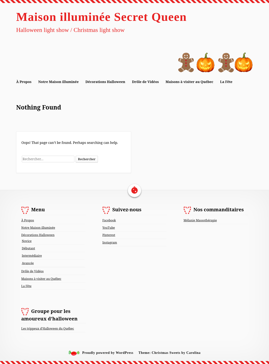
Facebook (109, 220)
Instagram (109, 242)
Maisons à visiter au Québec (189, 81)
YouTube (108, 228)
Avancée (28, 263)
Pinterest (108, 235)
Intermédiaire (32, 256)
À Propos (24, 81)
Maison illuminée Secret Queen (101, 16)
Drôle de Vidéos (145, 81)
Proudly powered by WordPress (107, 353)
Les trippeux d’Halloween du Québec (47, 328)
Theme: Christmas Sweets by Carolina (169, 353)
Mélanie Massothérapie (200, 220)
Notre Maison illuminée (58, 81)
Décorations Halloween (105, 81)
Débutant (28, 248)
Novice (27, 241)
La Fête (226, 81)
